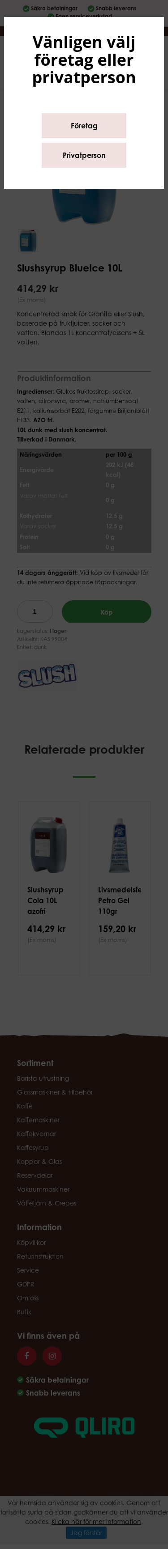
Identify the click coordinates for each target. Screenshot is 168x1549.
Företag (84, 125)
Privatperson (84, 155)
